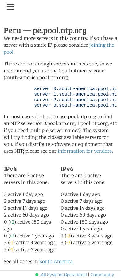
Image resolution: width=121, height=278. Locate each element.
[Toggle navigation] (10, 7)
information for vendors (85, 151)
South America (56, 261)
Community (102, 274)
